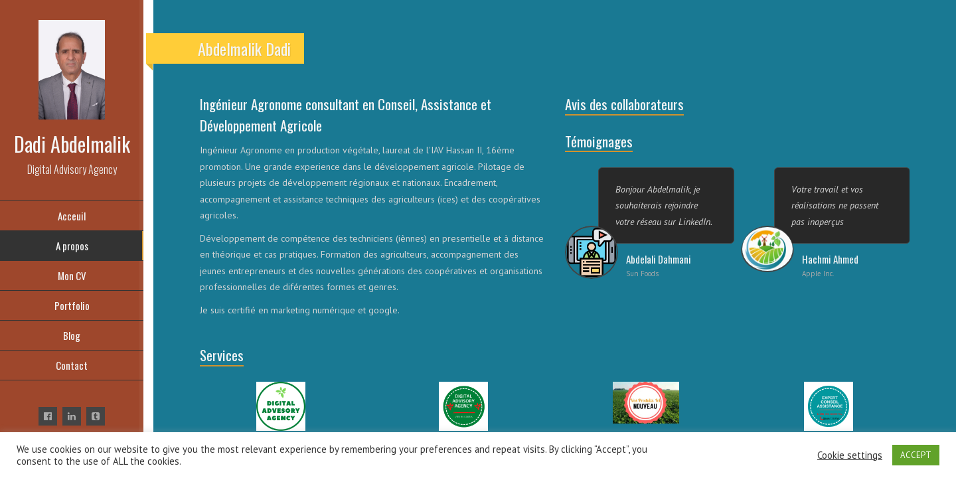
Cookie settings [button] (849, 455)
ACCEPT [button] (915, 455)
